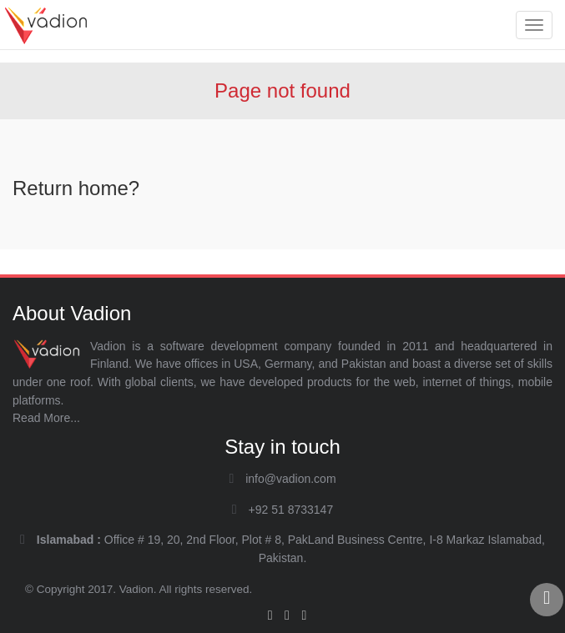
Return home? (76, 188)
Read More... (46, 418)
